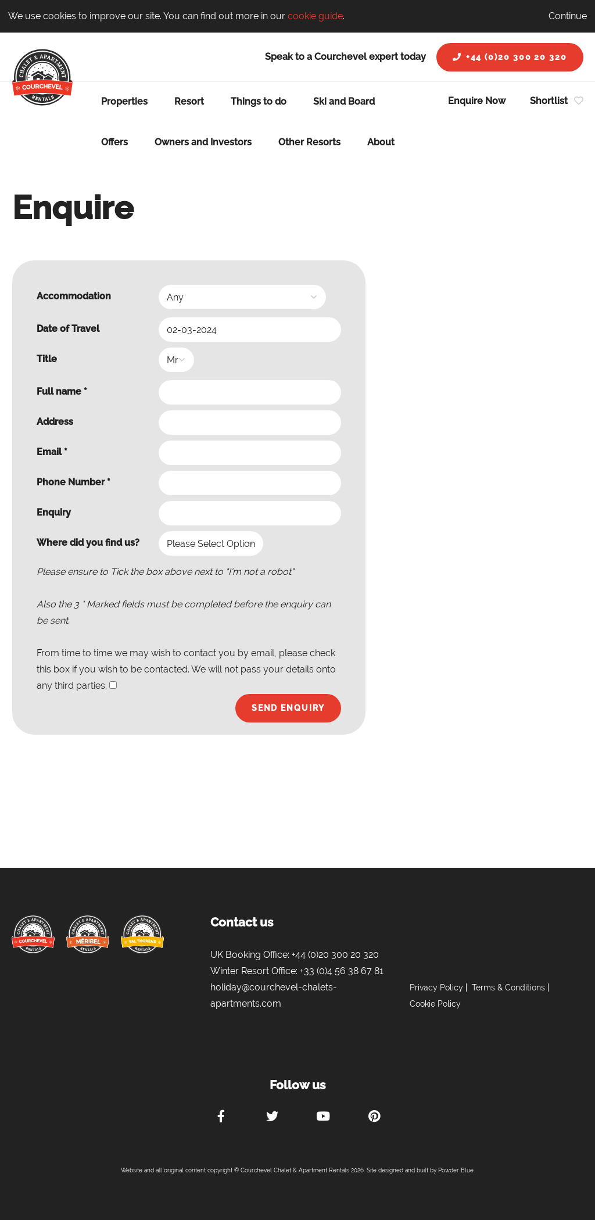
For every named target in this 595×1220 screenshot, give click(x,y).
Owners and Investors (203, 142)
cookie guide (315, 16)
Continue (568, 16)
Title (47, 358)
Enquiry (54, 512)
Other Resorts (309, 142)
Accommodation (74, 296)
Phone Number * (73, 482)
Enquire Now (477, 100)
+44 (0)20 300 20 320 (510, 57)
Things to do (258, 101)
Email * (52, 451)
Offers (114, 142)
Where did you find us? (88, 542)
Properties (124, 101)
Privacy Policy (436, 987)
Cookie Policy (435, 1003)
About (381, 142)
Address (55, 421)
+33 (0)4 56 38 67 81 (341, 970)
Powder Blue (456, 1170)
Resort (189, 101)
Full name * (62, 391)
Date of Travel (68, 328)
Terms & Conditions (508, 987)
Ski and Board (344, 101)
